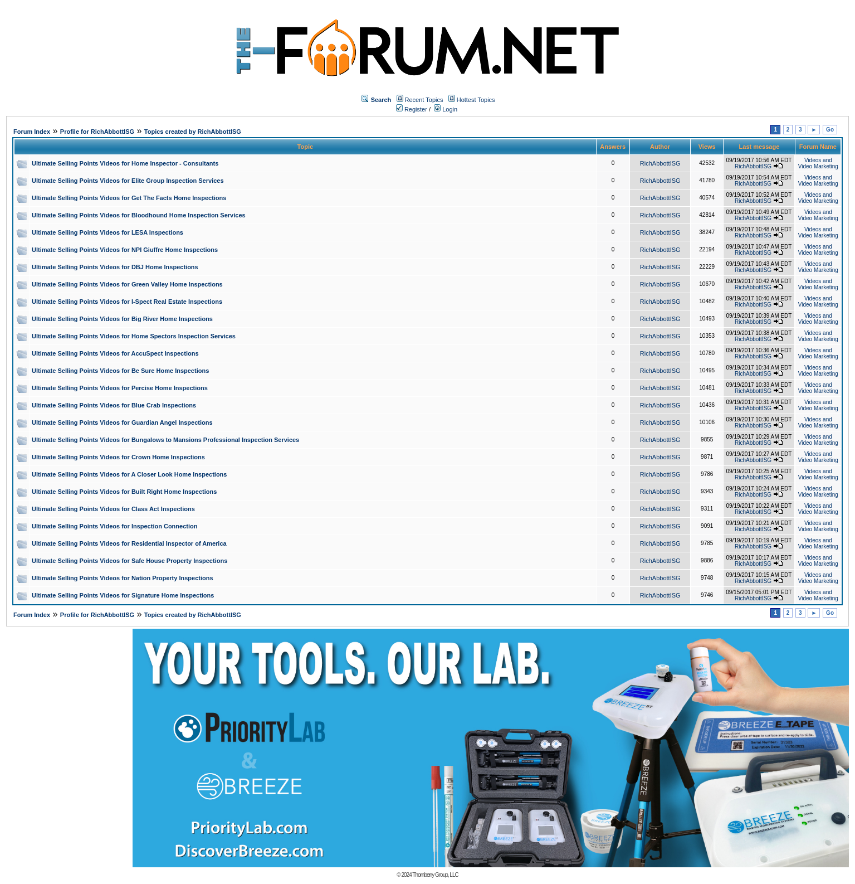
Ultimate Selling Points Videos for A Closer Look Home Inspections (129, 474)
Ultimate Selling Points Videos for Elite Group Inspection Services (128, 180)
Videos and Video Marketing (818, 163)
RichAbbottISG (660, 163)
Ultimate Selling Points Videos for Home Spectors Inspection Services (134, 336)
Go (830, 130)
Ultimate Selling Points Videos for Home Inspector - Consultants (125, 163)
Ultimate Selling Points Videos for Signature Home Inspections (123, 595)
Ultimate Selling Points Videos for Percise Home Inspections (120, 388)
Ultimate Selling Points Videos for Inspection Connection (114, 526)
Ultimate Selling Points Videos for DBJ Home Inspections (115, 267)
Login (445, 109)
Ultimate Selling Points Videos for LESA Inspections (107, 232)
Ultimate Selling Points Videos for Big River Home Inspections (122, 318)
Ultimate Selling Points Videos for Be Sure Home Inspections (120, 370)
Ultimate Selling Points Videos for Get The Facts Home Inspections (129, 198)
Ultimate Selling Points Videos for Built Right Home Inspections (124, 491)
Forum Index (31, 131)
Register (411, 109)
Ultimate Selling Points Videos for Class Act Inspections (113, 509)
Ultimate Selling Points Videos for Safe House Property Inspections (129, 560)
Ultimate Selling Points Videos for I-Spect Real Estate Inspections (127, 301)
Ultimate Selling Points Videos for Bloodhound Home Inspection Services (139, 215)
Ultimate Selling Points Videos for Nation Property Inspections (122, 578)
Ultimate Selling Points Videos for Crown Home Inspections (118, 457)
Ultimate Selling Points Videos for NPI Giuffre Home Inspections (125, 249)
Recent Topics (424, 99)
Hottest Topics (476, 99)
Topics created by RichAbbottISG (192, 131)
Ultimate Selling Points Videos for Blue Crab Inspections (114, 405)
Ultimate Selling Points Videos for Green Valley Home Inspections (127, 284)
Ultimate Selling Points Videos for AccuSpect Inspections (115, 353)
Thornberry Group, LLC (435, 875)
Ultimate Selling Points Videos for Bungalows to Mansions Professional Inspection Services (165, 439)
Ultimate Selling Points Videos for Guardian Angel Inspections (122, 422)
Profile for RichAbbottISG (97, 131)
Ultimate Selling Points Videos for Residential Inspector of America (129, 543)
